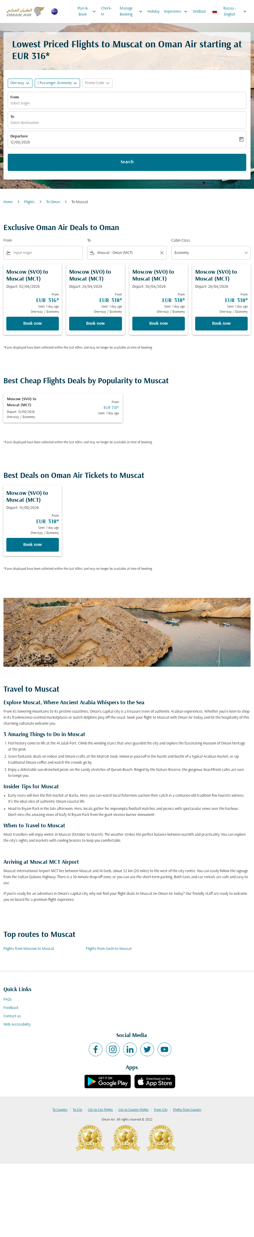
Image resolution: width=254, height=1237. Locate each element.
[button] (57, 83)
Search (127, 162)
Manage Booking (132, 11)
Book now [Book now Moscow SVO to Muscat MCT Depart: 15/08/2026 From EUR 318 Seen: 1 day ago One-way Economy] (32, 544)
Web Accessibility (17, 1024)
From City (161, 1110)
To (12, 117)
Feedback (10, 1008)
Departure (19, 136)
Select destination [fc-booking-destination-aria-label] (24, 123)
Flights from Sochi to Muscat (109, 949)
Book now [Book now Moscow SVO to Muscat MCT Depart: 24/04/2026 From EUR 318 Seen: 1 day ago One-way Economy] (95, 323)
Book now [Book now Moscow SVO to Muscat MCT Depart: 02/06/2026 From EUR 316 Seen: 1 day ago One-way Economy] (32, 323)
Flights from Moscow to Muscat (28, 949)
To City (77, 1110)
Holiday (154, 11)
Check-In (106, 11)
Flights (29, 202)
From (14, 97)
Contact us (12, 1016)
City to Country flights (133, 1110)
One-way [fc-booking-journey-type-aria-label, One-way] (17, 83)
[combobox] (46, 253)
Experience (177, 11)
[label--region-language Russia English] (229, 11)
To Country (60, 1110)
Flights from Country (187, 1110)
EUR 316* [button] (31, 57)
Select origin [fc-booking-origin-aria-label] (20, 103)
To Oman (53, 202)
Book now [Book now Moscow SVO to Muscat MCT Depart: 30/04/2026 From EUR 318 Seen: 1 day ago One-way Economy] (158, 323)
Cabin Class (180, 240)
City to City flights (100, 1110)
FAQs (7, 999)
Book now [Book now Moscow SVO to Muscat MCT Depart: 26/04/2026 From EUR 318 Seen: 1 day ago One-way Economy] (221, 323)
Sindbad (199, 11)
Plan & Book (87, 11)
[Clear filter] (161, 252)
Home (8, 202)
